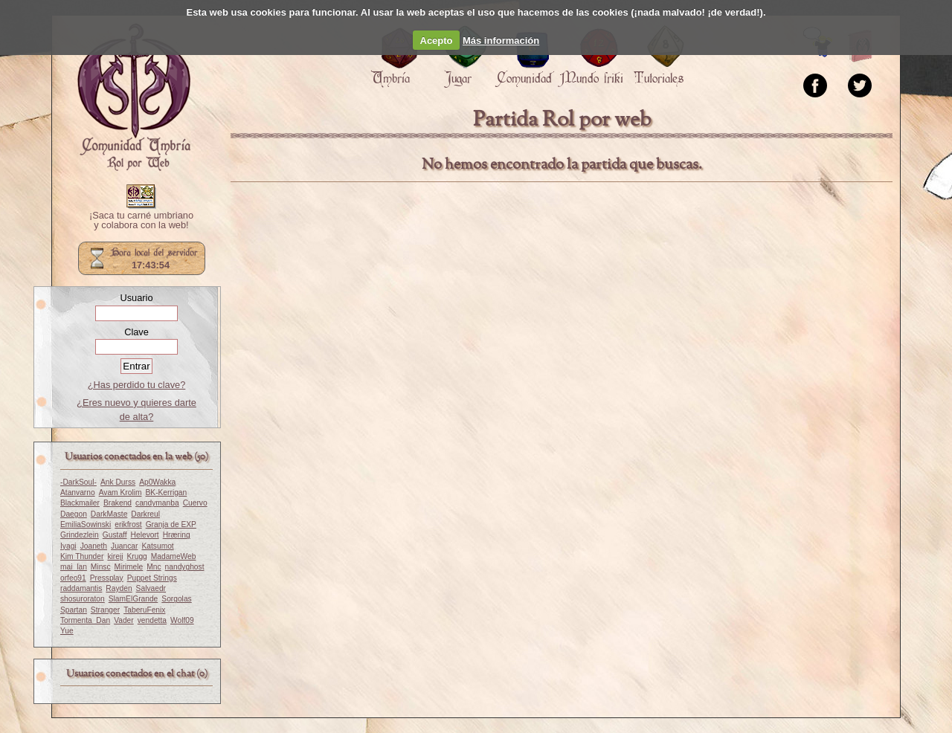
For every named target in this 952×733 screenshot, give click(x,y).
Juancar (124, 546)
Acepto (436, 40)
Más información (501, 40)
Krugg (136, 556)
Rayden (119, 588)
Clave (136, 332)
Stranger (105, 610)
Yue (67, 631)
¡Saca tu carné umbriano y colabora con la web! (141, 220)
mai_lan (73, 567)
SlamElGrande (133, 599)
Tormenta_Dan (85, 620)
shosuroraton (82, 599)
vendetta (152, 620)
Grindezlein (79, 535)
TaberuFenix (144, 610)
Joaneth (93, 546)
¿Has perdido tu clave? (137, 384)
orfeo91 (73, 578)
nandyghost (185, 567)
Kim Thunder (81, 556)
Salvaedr (151, 588)
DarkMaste (109, 514)
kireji (115, 556)
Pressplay (106, 578)
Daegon (73, 514)
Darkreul (145, 514)
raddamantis (81, 588)
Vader (124, 620)
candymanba (157, 503)
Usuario (136, 297)
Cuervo (195, 503)
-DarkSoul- (78, 482)
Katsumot (157, 546)
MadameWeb (173, 556)
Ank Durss (117, 482)
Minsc (101, 567)
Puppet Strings (152, 578)
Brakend (117, 503)
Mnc (154, 567)
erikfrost (128, 524)
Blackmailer (80, 503)
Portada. (134, 97)
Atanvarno (77, 492)
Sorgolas (176, 599)
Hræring (176, 535)
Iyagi (68, 546)
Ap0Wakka (157, 482)
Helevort (145, 535)
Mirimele (129, 567)
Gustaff (115, 535)
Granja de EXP (171, 524)
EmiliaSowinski (85, 524)
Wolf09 (182, 620)
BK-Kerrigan (166, 492)
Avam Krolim (120, 492)
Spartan (73, 610)
